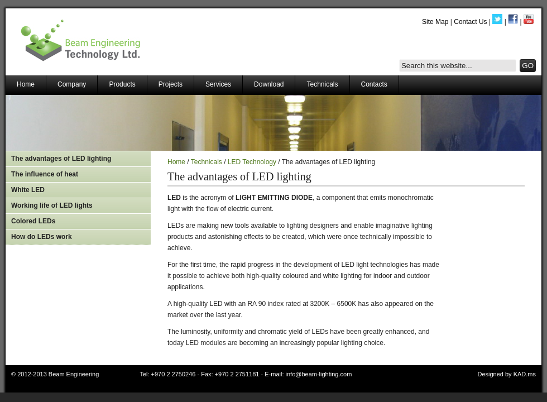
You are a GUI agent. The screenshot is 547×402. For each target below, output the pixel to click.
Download (269, 84)
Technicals (322, 84)
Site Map (435, 22)
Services (218, 84)
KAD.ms (525, 374)
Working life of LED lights (52, 205)
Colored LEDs (33, 221)
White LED (28, 190)
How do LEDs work (41, 237)
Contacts (374, 84)
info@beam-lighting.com (319, 374)
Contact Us (470, 22)
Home (26, 84)
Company (71, 84)
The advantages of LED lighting (61, 158)
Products (122, 84)
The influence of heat (44, 174)
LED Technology (252, 162)
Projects (171, 84)
